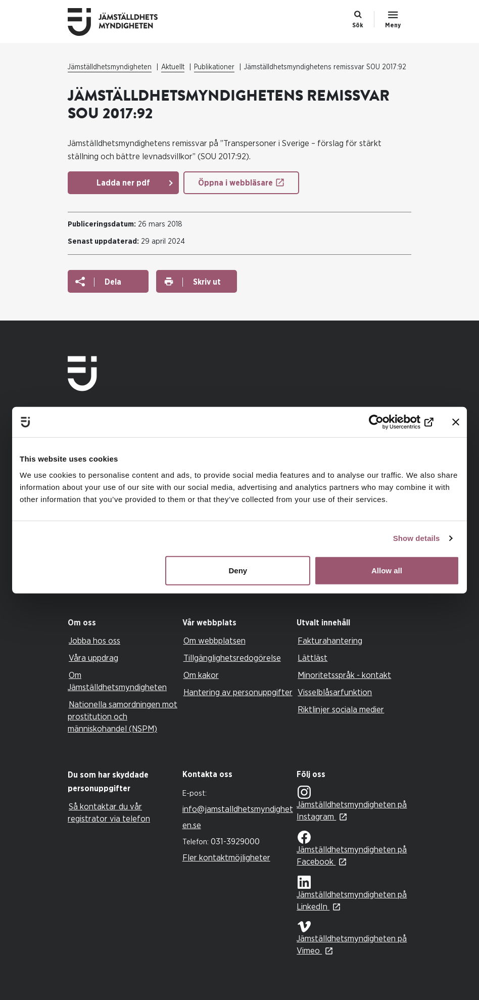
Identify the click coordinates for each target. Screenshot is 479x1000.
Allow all (386, 570)
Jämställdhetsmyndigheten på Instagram (352, 803)
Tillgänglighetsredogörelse (232, 658)
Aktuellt (172, 67)
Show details (416, 538)
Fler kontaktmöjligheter (226, 857)
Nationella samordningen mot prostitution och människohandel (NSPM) (122, 716)
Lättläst (312, 658)
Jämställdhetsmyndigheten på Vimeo (352, 938)
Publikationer (214, 67)
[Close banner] (455, 422)
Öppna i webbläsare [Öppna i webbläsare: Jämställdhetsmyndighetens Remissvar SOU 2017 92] (235, 183)
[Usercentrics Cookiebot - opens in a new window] (389, 422)
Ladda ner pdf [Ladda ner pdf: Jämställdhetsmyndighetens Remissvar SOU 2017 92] (123, 183)
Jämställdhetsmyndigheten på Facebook (352, 848)
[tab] (122, 623)
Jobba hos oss (94, 641)
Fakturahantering (330, 641)
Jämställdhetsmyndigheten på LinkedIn (352, 893)
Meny (393, 25)
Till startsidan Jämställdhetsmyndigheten (121, 22)
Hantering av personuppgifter (238, 692)
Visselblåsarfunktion (335, 692)
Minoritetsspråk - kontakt (344, 675)
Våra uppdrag (93, 658)
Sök (357, 25)
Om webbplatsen (214, 641)
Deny (238, 570)
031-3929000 (235, 841)
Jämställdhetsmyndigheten (110, 67)
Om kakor (201, 675)
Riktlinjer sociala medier (341, 709)
